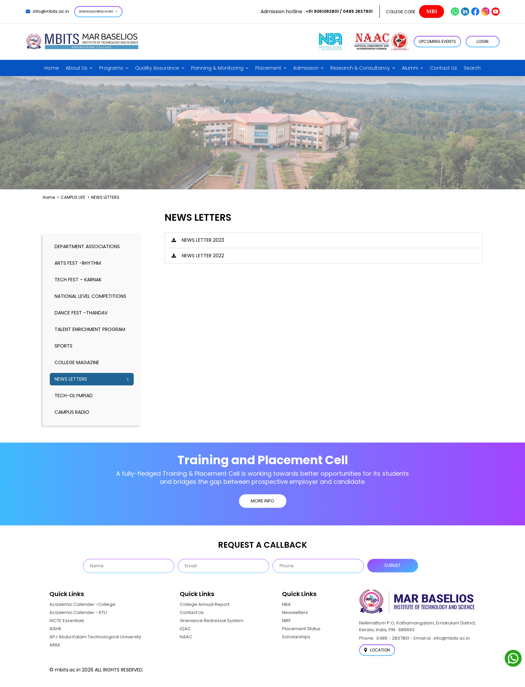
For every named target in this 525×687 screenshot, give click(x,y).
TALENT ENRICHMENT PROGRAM (89, 329)
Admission (306, 68)
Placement (268, 68)
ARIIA (54, 645)
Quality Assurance (157, 68)
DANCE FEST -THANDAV (81, 312)
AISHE (55, 628)
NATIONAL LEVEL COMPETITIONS (90, 296)
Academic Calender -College (82, 604)
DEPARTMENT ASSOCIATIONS (87, 246)
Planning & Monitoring (217, 68)
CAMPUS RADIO (71, 412)
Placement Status (301, 628)
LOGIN (482, 41)
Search (472, 68)
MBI (431, 11)
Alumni (410, 68)
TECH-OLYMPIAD (73, 395)
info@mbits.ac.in (47, 11)
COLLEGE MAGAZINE (76, 362)
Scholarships (296, 637)
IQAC (185, 628)
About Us (76, 68)
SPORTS (63, 345)
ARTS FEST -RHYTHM (77, 263)
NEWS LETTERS (70, 379)
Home (51, 68)
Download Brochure (98, 11)
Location (377, 650)
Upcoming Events (437, 41)
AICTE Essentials (66, 620)
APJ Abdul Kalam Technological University (95, 637)
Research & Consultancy (360, 68)
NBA (286, 604)
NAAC (186, 637)
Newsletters (295, 612)
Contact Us (443, 68)
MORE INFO (262, 501)
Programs (111, 68)
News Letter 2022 (203, 255)
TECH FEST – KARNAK (78, 279)
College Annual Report (204, 604)
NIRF (286, 620)
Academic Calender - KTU (78, 612)
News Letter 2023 (203, 240)
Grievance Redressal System (211, 620)
